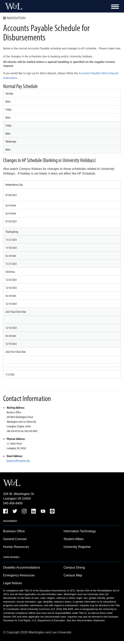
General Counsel (15, 539)
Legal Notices (12, 583)
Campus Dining (74, 567)
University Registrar (77, 546)
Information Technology (80, 531)
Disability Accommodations (21, 567)
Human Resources (16, 546)
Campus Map (73, 575)
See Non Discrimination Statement (85, 620)
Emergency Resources (19, 575)
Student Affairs (74, 539)
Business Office (14, 531)
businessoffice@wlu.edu (18, 461)
